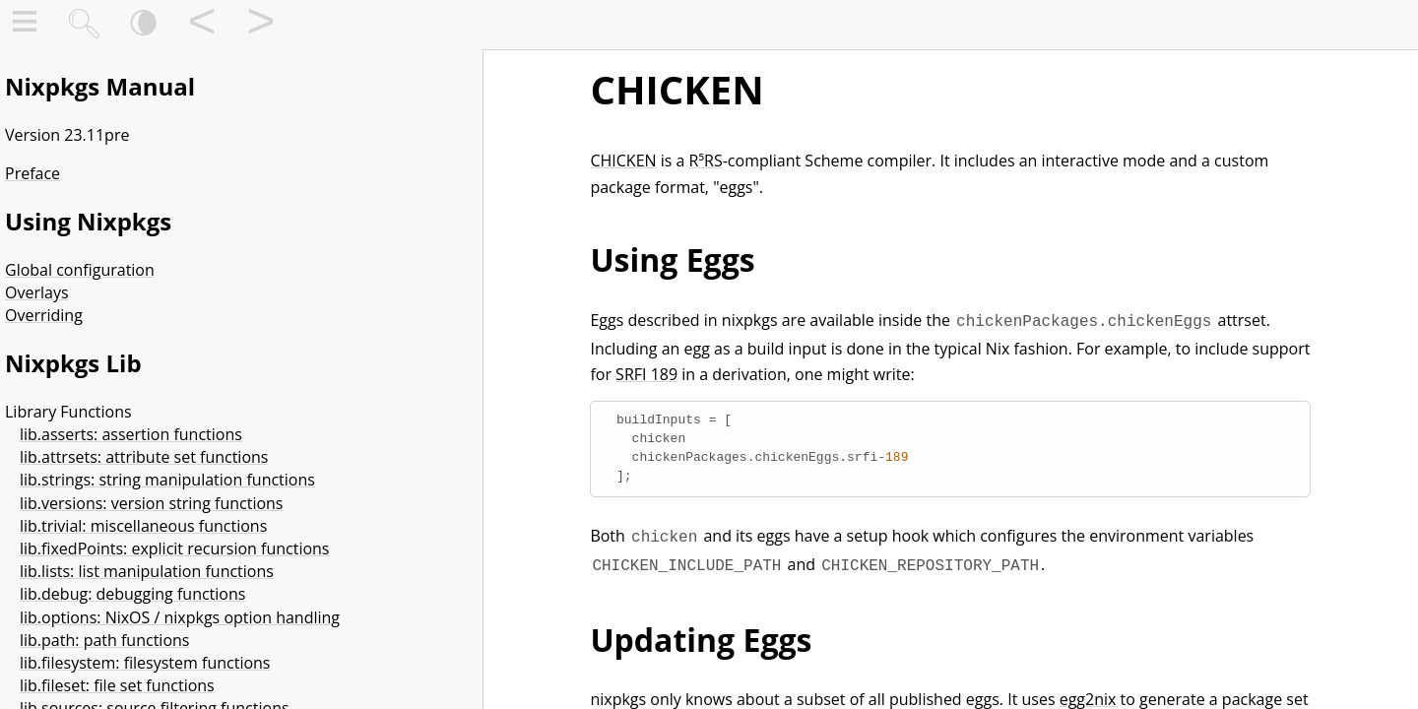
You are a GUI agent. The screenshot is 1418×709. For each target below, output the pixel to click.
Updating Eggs (700, 633)
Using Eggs (672, 259)
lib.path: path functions (104, 640)
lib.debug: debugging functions (132, 594)
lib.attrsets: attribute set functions (144, 457)
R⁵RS (706, 160)
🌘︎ (143, 25)
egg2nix (1088, 693)
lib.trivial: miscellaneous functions (143, 526)
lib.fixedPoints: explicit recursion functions (175, 548)
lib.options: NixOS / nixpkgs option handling (180, 617)
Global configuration (80, 270)
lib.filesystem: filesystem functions (145, 663)
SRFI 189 (646, 372)
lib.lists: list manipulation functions (147, 571)
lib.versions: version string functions (151, 503)
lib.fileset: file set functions (117, 685)
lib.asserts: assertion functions (131, 434)
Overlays (37, 292)
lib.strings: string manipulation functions (167, 479)
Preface (32, 173)
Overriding (44, 315)
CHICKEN (676, 89)
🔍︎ (83, 25)
